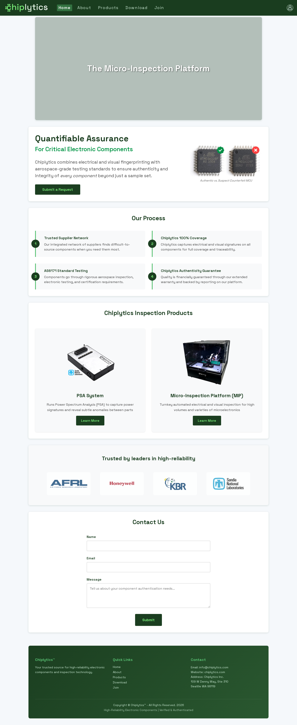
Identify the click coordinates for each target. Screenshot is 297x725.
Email (91, 558)
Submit (148, 620)
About (84, 7)
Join (159, 7)
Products (108, 7)
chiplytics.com (214, 672)
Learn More (90, 420)
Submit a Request (57, 189)
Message (94, 579)
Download (136, 7)
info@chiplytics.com (213, 667)
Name (91, 537)
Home (65, 7)
